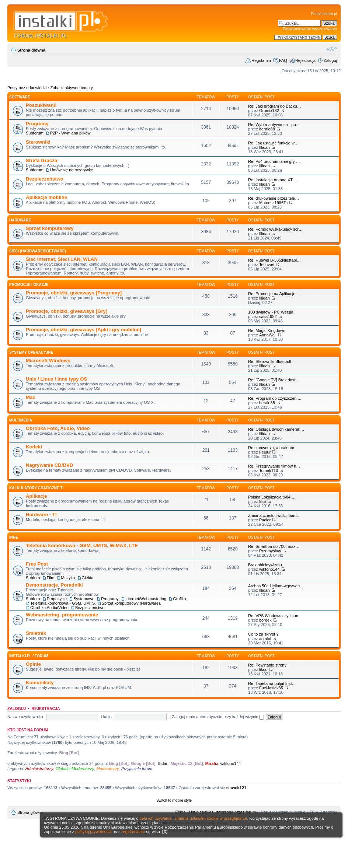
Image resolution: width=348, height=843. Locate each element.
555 (262, 501)
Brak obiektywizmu (265, 565)
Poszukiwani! (41, 105)
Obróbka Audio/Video (49, 607)
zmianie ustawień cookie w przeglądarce (211, 818)
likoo (263, 669)
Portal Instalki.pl (324, 14)
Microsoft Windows (48, 360)
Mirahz (211, 763)
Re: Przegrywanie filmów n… (274, 466)
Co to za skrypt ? (263, 634)
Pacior (265, 520)
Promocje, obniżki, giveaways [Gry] (66, 311)
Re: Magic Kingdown (266, 330)
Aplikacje (36, 496)
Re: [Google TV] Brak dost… (273, 380)
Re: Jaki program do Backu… (274, 106)
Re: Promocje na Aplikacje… (273, 293)
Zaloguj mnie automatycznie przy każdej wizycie (218, 716)
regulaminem (133, 831)
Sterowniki (38, 142)
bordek (265, 620)
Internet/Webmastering (145, 599)
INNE (13, 537)
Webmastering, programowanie (62, 615)
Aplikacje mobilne (46, 197)
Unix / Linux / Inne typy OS (56, 379)
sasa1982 (268, 316)
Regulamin (261, 60)
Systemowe (83, 599)
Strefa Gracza (41, 160)
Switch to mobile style (174, 800)
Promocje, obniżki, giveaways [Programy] (74, 292)
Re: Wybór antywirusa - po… (274, 124)
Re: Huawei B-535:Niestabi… (274, 260)
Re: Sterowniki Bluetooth (270, 361)
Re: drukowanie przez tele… (273, 198)
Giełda (88, 578)
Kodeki (34, 447)
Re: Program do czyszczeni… (275, 398)
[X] (165, 831)
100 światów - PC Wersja (270, 312)
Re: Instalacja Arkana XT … (273, 180)
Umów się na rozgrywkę (71, 170)
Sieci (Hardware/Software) (37, 251)
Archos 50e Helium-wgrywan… (276, 586)
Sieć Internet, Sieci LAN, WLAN (62, 259)
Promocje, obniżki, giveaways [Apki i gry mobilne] (83, 329)
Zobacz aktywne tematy (71, 87)
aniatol (265, 638)
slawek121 (236, 788)
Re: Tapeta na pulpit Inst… (272, 683)
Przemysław (270, 551)
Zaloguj (330, 60)
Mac (30, 397)
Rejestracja (305, 60)
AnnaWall (267, 335)
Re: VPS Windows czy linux (273, 615)
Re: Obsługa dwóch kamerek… (276, 429)
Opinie (33, 664)
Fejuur (265, 452)
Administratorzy (39, 768)
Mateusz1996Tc (273, 202)
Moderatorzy (108, 768)
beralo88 (267, 129)
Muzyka (68, 578)
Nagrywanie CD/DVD (49, 465)
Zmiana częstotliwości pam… (274, 515)
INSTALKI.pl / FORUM (28, 656)
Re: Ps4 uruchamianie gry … (274, 161)
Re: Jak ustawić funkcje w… (273, 143)
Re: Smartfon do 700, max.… (274, 546)
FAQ (283, 60)
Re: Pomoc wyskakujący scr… (275, 229)
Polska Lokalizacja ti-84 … (272, 497)
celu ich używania (155, 818)
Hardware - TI (41, 514)
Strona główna (31, 50)
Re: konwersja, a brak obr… (273, 447)
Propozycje (57, 599)
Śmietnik (36, 633)
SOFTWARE (19, 97)
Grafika (179, 599)
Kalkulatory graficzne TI (36, 488)
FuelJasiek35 (271, 688)
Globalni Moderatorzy (75, 768)
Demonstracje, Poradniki (54, 585)
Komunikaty (39, 682)
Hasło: (106, 716)
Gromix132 (269, 110)
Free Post (37, 564)
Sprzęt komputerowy (50, 228)
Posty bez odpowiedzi (26, 87)
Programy (37, 123)
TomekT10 (268, 470)
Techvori (266, 264)
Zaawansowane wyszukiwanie (310, 29)
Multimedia (20, 420)
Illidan (264, 147)
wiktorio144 (269, 569)
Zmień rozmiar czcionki (331, 48)
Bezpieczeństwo (44, 179)
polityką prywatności (93, 831)
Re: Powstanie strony (267, 665)
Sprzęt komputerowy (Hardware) (131, 603)
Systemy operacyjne (31, 352)
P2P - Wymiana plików (70, 133)
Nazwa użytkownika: (25, 716)
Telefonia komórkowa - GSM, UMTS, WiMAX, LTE (82, 545)
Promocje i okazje (28, 285)
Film (51, 578)
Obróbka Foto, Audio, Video (58, 428)
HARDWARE (20, 220)
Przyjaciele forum (136, 768)
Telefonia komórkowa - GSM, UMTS (62, 603)
